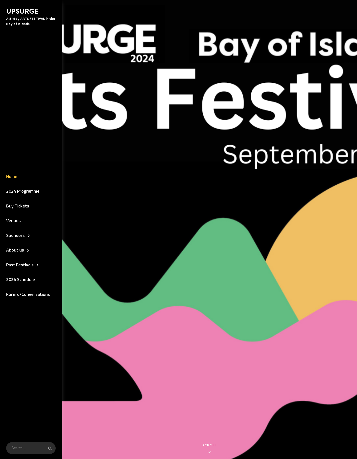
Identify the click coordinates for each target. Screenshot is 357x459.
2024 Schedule (20, 279)
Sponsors (15, 235)
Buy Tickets (17, 206)
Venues (13, 220)
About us (15, 250)
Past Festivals (20, 264)
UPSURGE (22, 11)
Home (11, 176)
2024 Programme (23, 191)
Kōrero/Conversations (28, 294)
